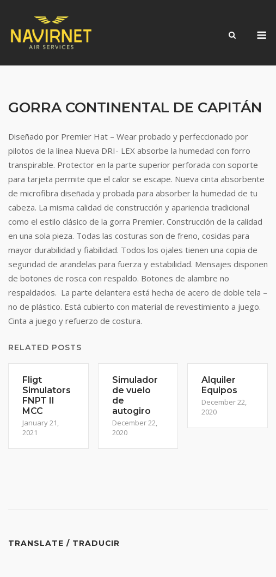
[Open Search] (232, 36)
